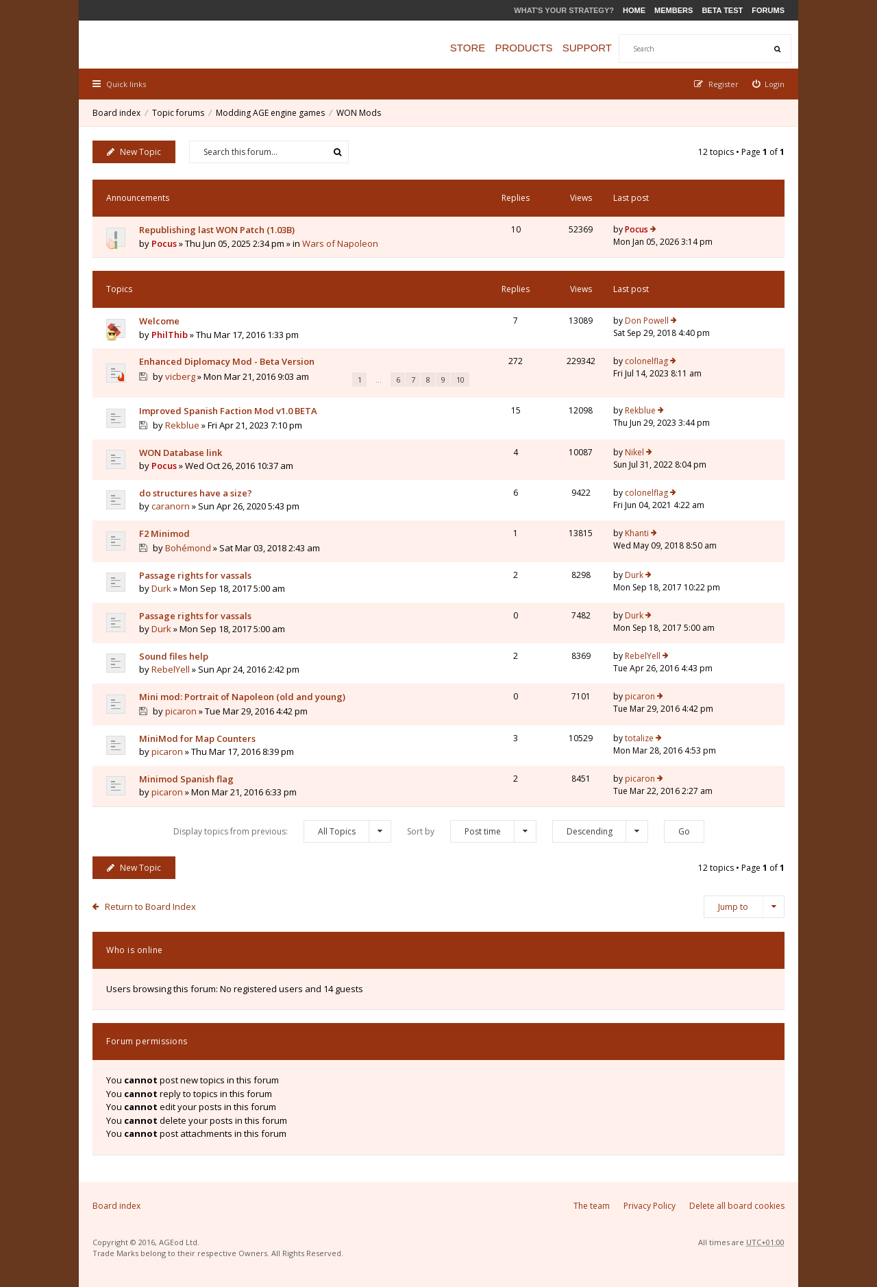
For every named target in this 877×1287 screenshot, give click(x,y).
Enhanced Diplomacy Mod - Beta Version (226, 361)
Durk (161, 588)
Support (587, 47)
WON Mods (358, 113)
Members (673, 10)
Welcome (159, 321)
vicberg (180, 376)
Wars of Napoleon (340, 243)
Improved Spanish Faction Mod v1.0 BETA (228, 411)
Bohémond (188, 548)
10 (460, 379)
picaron (181, 711)
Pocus (164, 243)
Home (634, 10)
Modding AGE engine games (270, 113)
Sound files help (173, 656)
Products (523, 47)
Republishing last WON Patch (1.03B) (217, 230)
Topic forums (178, 113)
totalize (639, 738)
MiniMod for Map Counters (197, 738)
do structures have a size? (195, 493)
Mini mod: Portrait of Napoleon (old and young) (242, 696)
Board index (116, 113)
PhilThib (169, 334)
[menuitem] (768, 84)
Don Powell (647, 320)
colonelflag (646, 361)
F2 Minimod (164, 533)
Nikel (634, 452)
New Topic (134, 152)
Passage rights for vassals (195, 575)
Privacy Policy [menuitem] (649, 1206)
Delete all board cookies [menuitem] (737, 1206)
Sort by (471, 831)
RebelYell (170, 669)
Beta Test (722, 10)
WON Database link (180, 452)
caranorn (170, 506)
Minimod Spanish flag (186, 779)
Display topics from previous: (282, 831)
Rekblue (182, 425)
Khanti (637, 533)
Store (467, 47)
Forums (768, 10)
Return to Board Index (150, 906)
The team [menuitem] (591, 1206)
